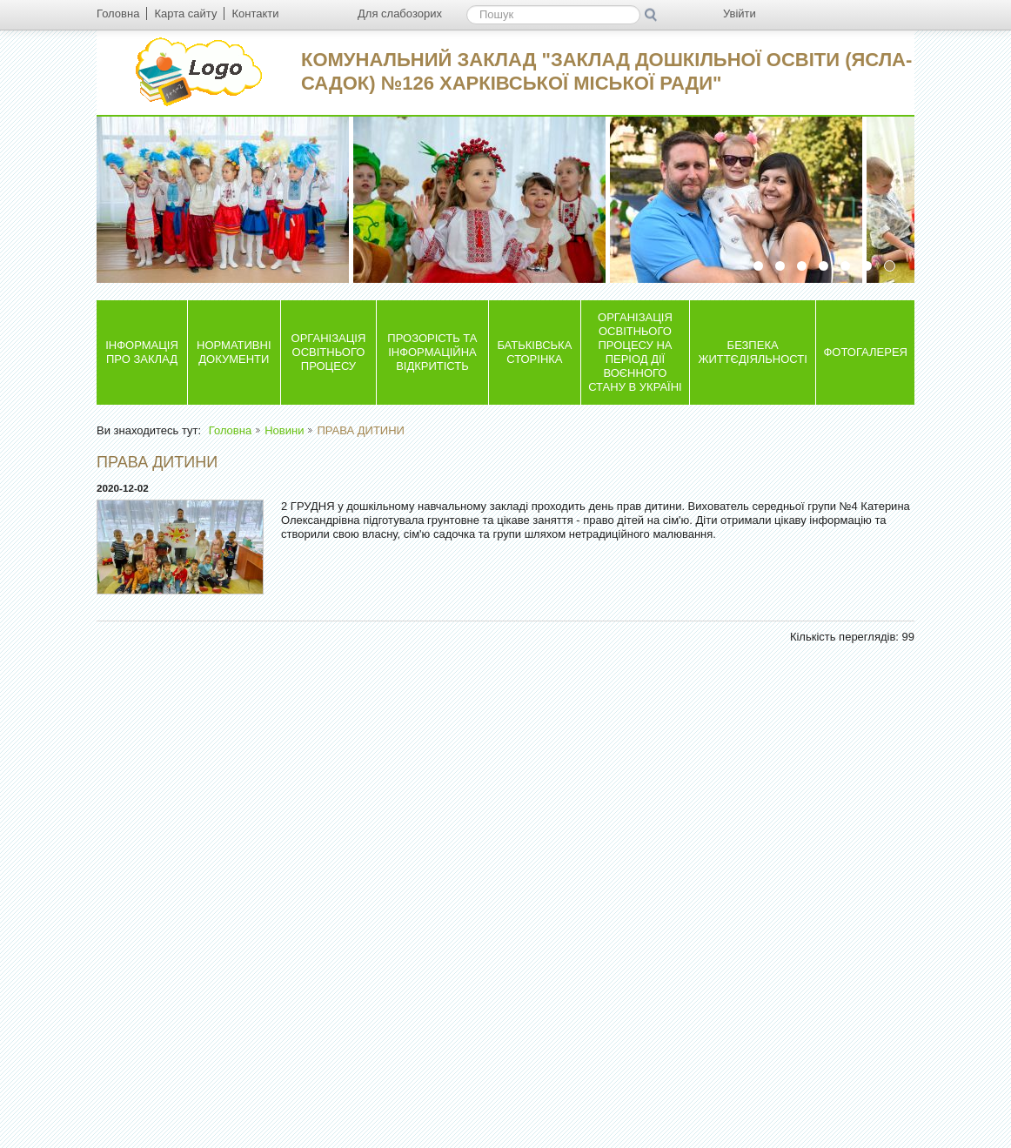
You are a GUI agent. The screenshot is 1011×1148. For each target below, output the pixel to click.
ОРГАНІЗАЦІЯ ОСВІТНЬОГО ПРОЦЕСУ (328, 352)
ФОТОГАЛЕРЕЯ (865, 352)
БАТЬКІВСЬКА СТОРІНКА (534, 352)
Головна (230, 430)
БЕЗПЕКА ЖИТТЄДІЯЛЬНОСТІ (752, 352)
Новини (284, 430)
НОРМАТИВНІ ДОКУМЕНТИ (234, 352)
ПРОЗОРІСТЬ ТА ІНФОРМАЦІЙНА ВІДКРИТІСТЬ (432, 352)
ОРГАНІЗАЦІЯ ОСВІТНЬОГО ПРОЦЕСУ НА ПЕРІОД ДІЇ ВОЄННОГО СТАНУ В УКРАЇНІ (635, 352)
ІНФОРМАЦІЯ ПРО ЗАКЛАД (141, 352)
